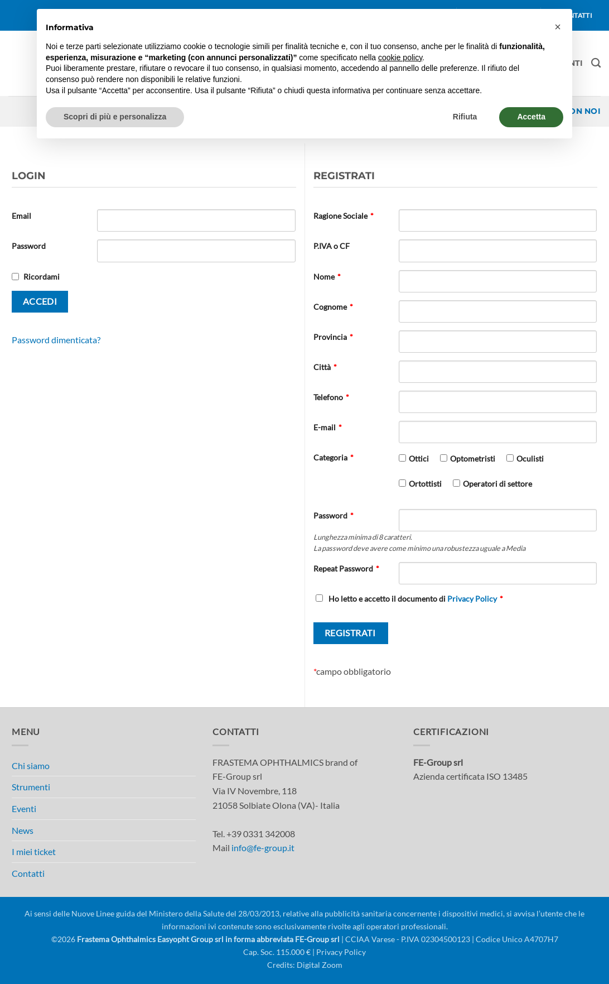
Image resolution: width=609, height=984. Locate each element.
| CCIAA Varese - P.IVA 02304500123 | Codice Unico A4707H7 (449, 939)
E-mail (327, 427)
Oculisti (530, 458)
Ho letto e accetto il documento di (409, 598)
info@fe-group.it (262, 847)
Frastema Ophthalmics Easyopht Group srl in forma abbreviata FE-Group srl (208, 939)
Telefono (331, 397)
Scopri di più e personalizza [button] (115, 116)
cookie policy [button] (400, 57)
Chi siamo (31, 765)
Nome (327, 276)
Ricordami (41, 276)
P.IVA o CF (331, 246)
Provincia (333, 337)
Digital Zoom (319, 964)
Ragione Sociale (343, 215)
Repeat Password (346, 568)
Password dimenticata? (56, 339)
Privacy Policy (472, 598)
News (22, 830)
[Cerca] (596, 63)
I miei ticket (34, 851)
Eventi (24, 808)
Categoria (333, 457)
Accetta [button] (531, 116)
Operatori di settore (497, 483)
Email (21, 215)
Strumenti (31, 786)
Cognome (333, 306)
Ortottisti (425, 483)
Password (29, 246)
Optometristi (472, 458)
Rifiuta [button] (465, 116)
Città (325, 367)
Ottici (419, 458)
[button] (558, 27)
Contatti (28, 873)
